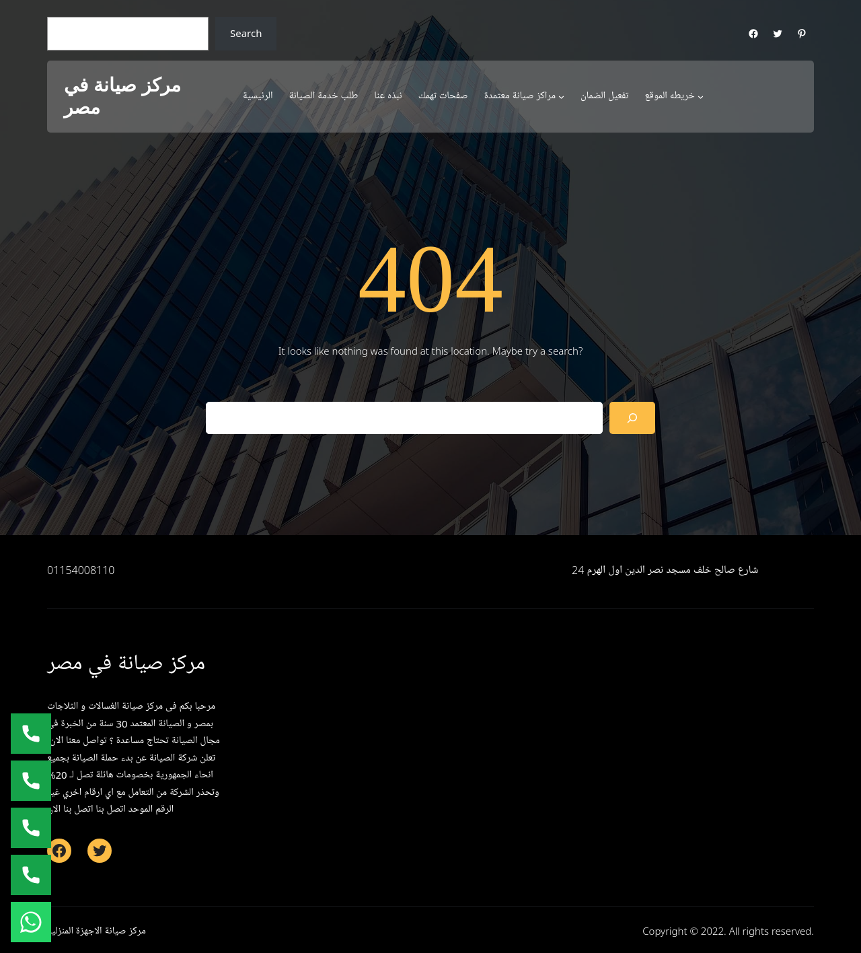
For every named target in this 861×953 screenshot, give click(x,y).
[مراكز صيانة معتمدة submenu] (561, 97)
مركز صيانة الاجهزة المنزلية (96, 931)
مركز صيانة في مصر (122, 96)
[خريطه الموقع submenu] (701, 97)
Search (246, 33)
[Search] (632, 418)
